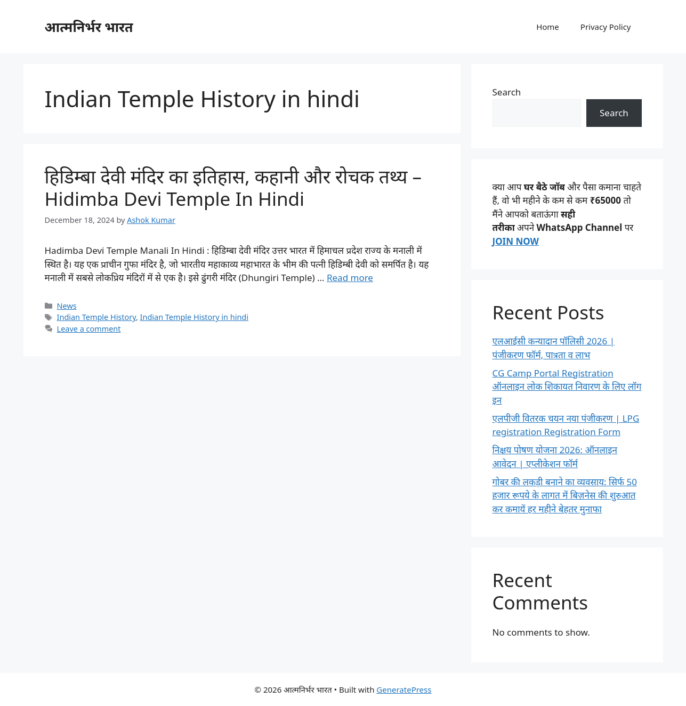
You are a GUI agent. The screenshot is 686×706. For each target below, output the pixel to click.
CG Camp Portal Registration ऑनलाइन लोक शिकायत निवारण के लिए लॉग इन (567, 386)
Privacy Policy (605, 26)
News (67, 306)
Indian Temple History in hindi (194, 317)
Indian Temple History (96, 317)
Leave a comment (89, 329)
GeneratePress (403, 689)
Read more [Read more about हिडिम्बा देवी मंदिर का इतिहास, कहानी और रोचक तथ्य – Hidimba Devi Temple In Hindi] (350, 277)
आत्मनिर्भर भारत (89, 27)
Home (547, 26)
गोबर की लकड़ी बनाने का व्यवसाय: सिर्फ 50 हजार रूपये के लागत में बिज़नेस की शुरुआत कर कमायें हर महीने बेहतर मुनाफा (565, 495)
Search (507, 92)
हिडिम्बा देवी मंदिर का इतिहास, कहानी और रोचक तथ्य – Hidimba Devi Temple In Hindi (233, 187)
